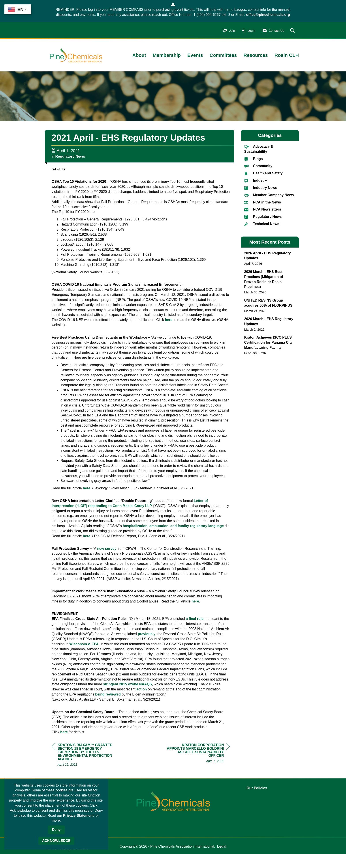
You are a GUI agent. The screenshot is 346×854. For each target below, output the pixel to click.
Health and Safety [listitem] (263, 173)
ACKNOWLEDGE (56, 841)
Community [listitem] (258, 166)
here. (196, 601)
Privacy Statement (78, 815)
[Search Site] (293, 31)
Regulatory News (70, 156)
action (142, 689)
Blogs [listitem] (253, 159)
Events (195, 55)
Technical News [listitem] (261, 224)
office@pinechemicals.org (268, 15)
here (169, 320)
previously (146, 634)
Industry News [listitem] (260, 188)
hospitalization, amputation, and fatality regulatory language (173, 526)
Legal (221, 846)
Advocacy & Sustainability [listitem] (258, 148)
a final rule (194, 619)
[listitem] (270, 258)
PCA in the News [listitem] (262, 202)
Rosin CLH (287, 55)
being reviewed (108, 694)
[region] (197, 753)
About (139, 55)
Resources (255, 55)
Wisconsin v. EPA (84, 644)
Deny (56, 830)
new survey (106, 548)
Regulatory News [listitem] (263, 216)
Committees (223, 55)
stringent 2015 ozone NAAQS (127, 684)
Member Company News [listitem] (269, 195)
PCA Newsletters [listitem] (262, 209)
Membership (167, 55)
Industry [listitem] (255, 180)
